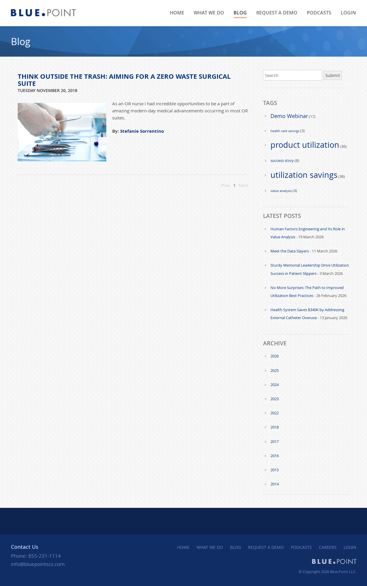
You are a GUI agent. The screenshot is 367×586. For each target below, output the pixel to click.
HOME (177, 12)
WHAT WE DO (209, 12)
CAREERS (328, 547)
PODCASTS (319, 12)
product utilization (304, 144)
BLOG (240, 12)
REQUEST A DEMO (266, 547)
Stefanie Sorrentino (142, 131)
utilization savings (303, 175)
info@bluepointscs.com (38, 564)
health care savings (284, 131)
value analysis (281, 190)
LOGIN (348, 12)
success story (282, 160)
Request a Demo (276, 12)
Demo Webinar (289, 115)
